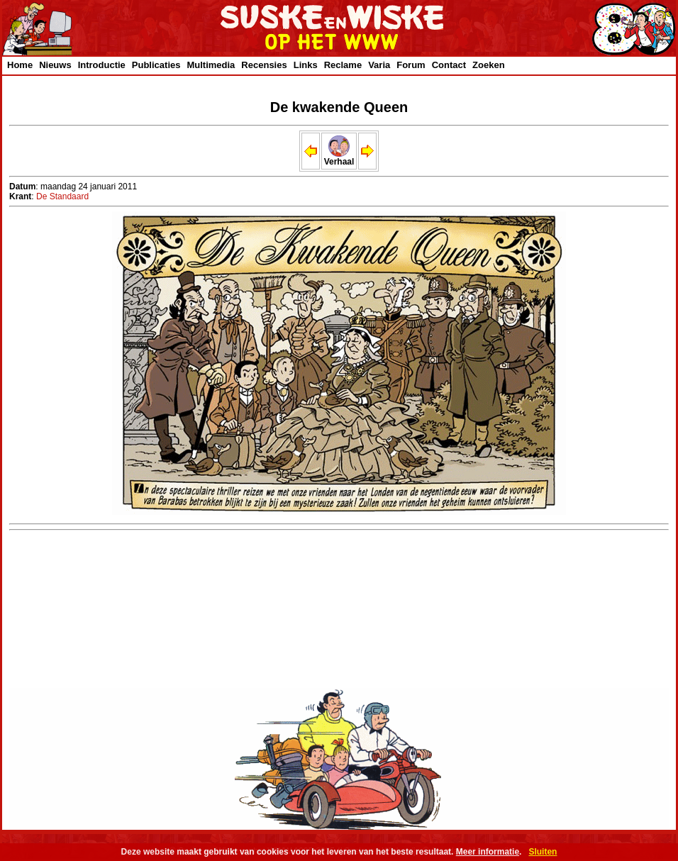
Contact (449, 65)
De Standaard (62, 196)
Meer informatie (487, 852)
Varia (379, 65)
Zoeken (488, 65)
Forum (410, 65)
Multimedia (211, 65)
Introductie (102, 65)
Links (306, 65)
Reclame (343, 65)
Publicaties (156, 65)
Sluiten (542, 852)
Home (20, 65)
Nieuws (55, 65)
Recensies (264, 65)
